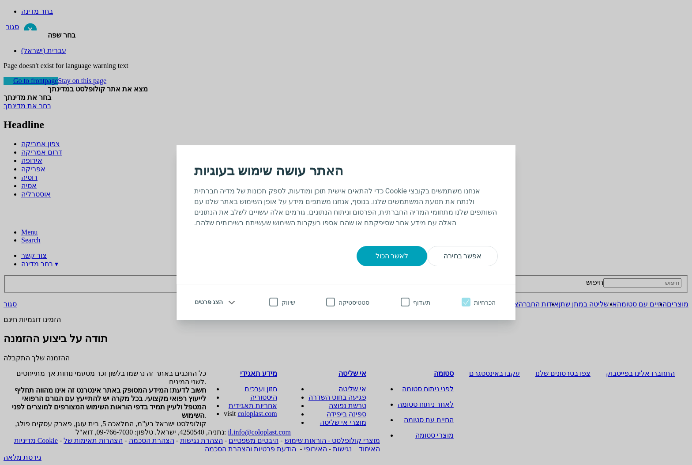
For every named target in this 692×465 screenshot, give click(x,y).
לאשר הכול (392, 256)
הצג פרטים (209, 302)
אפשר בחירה (463, 256)
